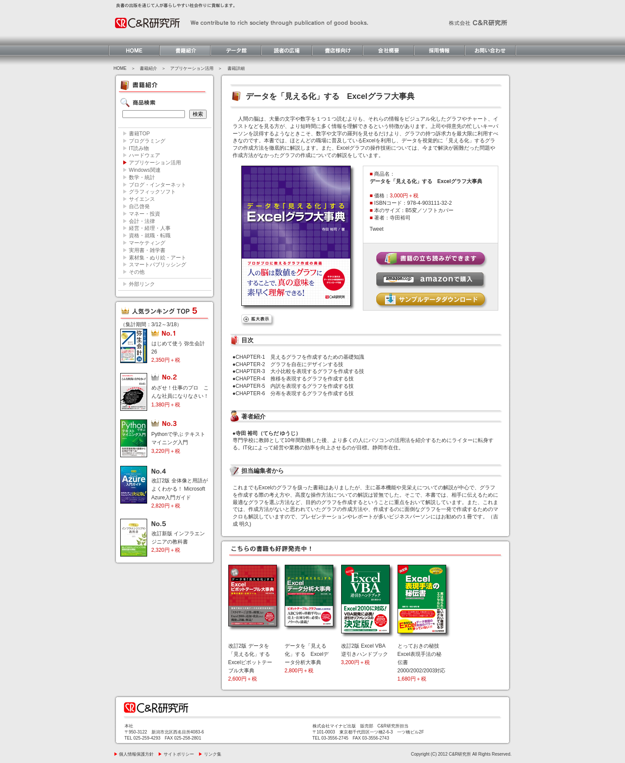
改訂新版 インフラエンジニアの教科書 (178, 541)
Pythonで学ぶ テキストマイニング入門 (178, 442)
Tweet (377, 229)
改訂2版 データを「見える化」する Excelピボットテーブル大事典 (250, 662)
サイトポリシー (176, 754)
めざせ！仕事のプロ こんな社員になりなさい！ (180, 396)
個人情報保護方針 (134, 754)
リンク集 (209, 754)
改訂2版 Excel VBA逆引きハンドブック (364, 654)
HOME (120, 68)
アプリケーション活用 (192, 68)
